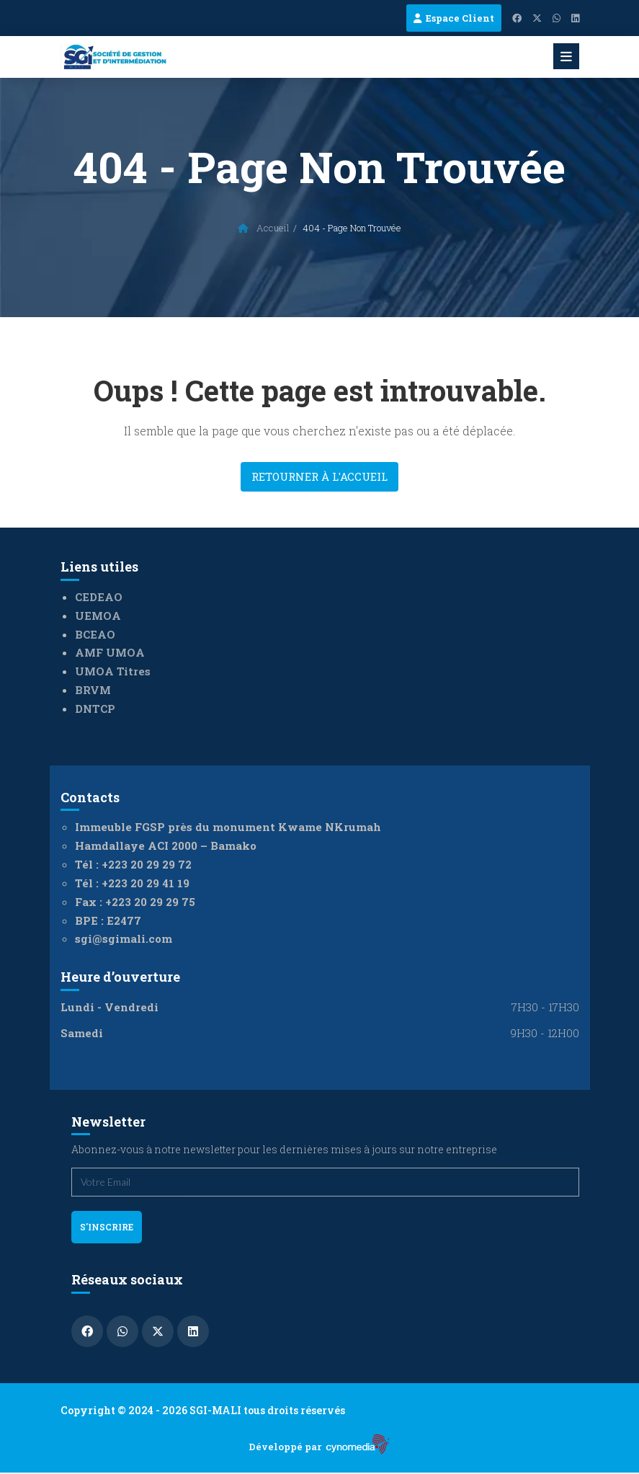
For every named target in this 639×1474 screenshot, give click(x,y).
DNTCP (95, 708)
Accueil (264, 227)
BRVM (93, 690)
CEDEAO (98, 597)
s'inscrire (106, 1227)
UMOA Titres (113, 671)
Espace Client (454, 18)
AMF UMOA (110, 652)
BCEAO (95, 634)
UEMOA (98, 615)
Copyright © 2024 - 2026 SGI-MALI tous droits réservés (203, 1410)
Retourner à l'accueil (319, 476)
